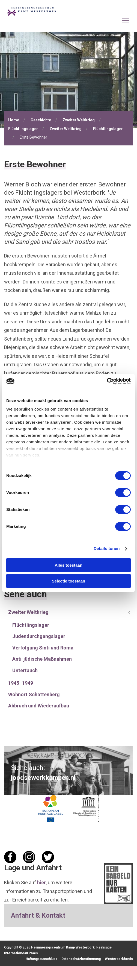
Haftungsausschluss (41, 959)
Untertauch (25, 670)
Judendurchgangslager (38, 636)
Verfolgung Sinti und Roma (42, 648)
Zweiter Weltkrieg (78, 120)
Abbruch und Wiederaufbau (38, 706)
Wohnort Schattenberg (34, 694)
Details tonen (107, 548)
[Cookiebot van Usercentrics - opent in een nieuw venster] (107, 381)
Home (13, 120)
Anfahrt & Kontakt (38, 915)
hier (41, 882)
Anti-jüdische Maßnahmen (42, 659)
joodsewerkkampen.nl (43, 777)
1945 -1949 (20, 683)
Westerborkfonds (119, 959)
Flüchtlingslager (23, 129)
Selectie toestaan (68, 581)
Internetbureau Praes (21, 953)
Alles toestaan (68, 565)
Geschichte (41, 120)
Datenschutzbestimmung (81, 959)
